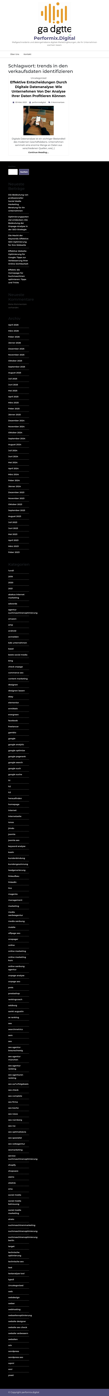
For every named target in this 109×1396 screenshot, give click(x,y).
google (11, 738)
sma (10, 1189)
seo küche (13, 1108)
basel (11, 648)
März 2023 (13, 546)
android (12, 631)
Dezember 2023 (16, 492)
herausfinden (15, 798)
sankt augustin (16, 1011)
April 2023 (13, 540)
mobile (11, 927)
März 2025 (13, 402)
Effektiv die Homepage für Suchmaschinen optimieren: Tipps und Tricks (17, 276)
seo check (13, 1090)
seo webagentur (16, 1144)
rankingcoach (15, 999)
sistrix (11, 1177)
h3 (9, 792)
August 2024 (14, 444)
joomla (11, 834)
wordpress (13, 1351)
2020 (10, 582)
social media (14, 1195)
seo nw (12, 1126)
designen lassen (16, 690)
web (10, 1291)
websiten (13, 1339)
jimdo (11, 828)
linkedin (12, 882)
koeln (11, 852)
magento (13, 894)
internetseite (14, 816)
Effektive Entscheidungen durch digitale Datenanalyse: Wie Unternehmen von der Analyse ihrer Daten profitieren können (38, 89)
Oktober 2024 (15, 432)
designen (13, 684)
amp (10, 625)
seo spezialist (15, 1138)
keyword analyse (16, 846)
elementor (13, 702)
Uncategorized (38, 78)
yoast (11, 1375)
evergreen (13, 714)
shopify (12, 1165)
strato (11, 1219)
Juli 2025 (12, 378)
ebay (10, 696)
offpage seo (14, 933)
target (11, 1246)
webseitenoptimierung (20, 1315)
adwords (12, 603)
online (11, 945)
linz (10, 888)
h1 (9, 780)
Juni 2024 (13, 456)
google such (14, 768)
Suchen (12, 166)
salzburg (12, 1005)
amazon (12, 619)
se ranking (13, 1017)
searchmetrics (15, 1029)
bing (10, 660)
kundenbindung (16, 858)
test (10, 1267)
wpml (11, 1363)
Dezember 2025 (16, 348)
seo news (13, 1114)
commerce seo (15, 672)
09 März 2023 (21, 102)
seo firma (13, 1102)
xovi (10, 1369)
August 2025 (14, 372)
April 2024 (13, 468)
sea (10, 1023)
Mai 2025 (12, 390)
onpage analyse (16, 975)
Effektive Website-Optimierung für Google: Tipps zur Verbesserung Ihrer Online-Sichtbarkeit (18, 257)
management (15, 900)
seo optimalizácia (17, 1132)
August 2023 (14, 516)
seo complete (15, 1096)
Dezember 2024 (16, 420)
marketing (13, 906)
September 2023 (16, 510)
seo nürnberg (15, 1120)
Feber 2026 (14, 337)
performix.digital (54, 38)
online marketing (17, 951)
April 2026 (13, 325)
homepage (13, 804)
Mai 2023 (12, 534)
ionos (11, 822)
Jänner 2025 (14, 414)
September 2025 (16, 366)
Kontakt (27, 54)
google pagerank (17, 756)
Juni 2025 (13, 384)
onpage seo (14, 981)
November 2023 (16, 498)
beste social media (17, 654)
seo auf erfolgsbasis (18, 1084)
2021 (10, 588)
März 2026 (13, 331)
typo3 (11, 1279)
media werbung (16, 921)
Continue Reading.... (38, 152)
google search (15, 762)
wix (10, 1345)
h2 (9, 786)
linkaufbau (13, 876)
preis (10, 987)
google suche (15, 774)
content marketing (18, 678)
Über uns (14, 54)
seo (10, 1041)
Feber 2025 (14, 408)
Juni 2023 (13, 528)
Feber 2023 (14, 552)
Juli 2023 (12, 522)
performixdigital (39, 102)
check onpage (15, 666)
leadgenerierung (16, 870)
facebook (13, 720)
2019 (10, 576)
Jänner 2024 (14, 486)
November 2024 (16, 426)
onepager (13, 939)
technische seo (16, 1261)
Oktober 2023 (15, 504)
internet (12, 810)
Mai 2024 (12, 462)
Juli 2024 (12, 450)
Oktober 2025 (15, 360)
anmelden (13, 637)
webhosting (14, 1309)
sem (10, 1035)
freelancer (13, 726)
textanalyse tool (16, 1273)
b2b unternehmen (17, 642)
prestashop (14, 993)
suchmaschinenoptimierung (22, 1231)
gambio (12, 732)
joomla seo (13, 840)
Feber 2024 (14, 480)
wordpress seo (15, 1357)
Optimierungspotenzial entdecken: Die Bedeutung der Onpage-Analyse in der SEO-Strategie (18, 223)
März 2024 (13, 474)
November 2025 (16, 354)
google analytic (16, 744)
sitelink (12, 1183)
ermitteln (13, 708)
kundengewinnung (18, 864)
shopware (13, 1171)
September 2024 (16, 438)
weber (11, 1303)
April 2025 (13, 396)
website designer (17, 1321)
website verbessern (18, 1333)
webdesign (14, 1297)
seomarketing (15, 1150)
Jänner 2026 (14, 342)
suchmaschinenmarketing (21, 1225)
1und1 (11, 570)
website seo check (17, 1327)
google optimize (16, 750)
